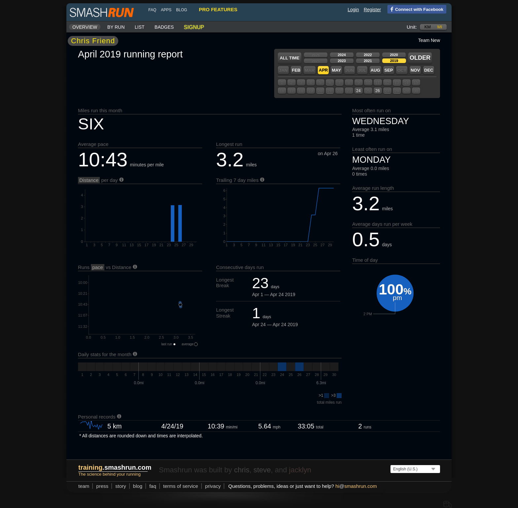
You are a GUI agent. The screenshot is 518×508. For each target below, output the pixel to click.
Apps (166, 10)
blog (181, 10)
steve (262, 470)
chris (241, 470)
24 (358, 90)
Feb (296, 70)
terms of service (180, 486)
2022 (368, 55)
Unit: (412, 27)
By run (116, 27)
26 (377, 90)
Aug (375, 70)
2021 (368, 61)
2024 (342, 55)
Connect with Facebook (415, 9)
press (102, 486)
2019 (394, 61)
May (336, 70)
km (428, 26)
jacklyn (300, 470)
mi (439, 26)
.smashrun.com (114, 467)
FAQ (152, 10)
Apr (323, 70)
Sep (388, 70)
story (120, 486)
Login (353, 9)
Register (372, 9)
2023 (342, 61)
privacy (213, 486)
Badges (164, 27)
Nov (415, 70)
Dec (428, 70)
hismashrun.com (356, 486)
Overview (84, 27)
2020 (394, 55)
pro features (218, 9)
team (83, 486)
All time (290, 57)
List (140, 27)
